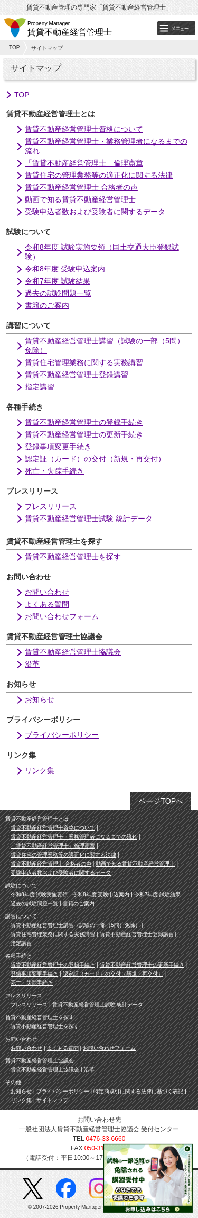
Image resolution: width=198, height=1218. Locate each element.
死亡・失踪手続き (54, 471)
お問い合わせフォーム (62, 616)
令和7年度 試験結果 (57, 281)
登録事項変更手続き (58, 446)
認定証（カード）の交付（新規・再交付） (95, 459)
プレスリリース (51, 506)
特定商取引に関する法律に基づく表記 (138, 1091)
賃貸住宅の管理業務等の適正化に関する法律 (99, 175)
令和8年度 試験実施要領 (39, 894)
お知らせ (39, 699)
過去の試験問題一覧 (58, 293)
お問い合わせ (47, 592)
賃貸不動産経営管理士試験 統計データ (89, 518)
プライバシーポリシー (62, 735)
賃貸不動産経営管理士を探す (73, 556)
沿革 (32, 664)
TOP (14, 47)
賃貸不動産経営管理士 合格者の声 (81, 187)
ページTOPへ (160, 801)
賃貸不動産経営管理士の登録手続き (84, 422)
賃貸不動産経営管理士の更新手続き (84, 434)
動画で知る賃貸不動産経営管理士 (80, 199)
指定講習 (39, 387)
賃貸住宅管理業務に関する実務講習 (84, 362)
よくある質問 (47, 604)
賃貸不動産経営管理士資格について (84, 129)
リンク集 (39, 770)
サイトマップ (52, 1100)
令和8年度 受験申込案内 (65, 269)
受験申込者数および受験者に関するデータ (95, 211)
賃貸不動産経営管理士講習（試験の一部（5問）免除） (75, 925)
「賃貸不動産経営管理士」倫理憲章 (84, 163)
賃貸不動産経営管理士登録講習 (76, 374)
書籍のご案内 (47, 305)
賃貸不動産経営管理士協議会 (73, 652)
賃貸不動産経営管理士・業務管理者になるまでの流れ (74, 837)
